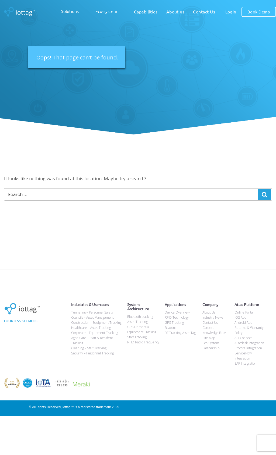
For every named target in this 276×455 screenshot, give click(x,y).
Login (230, 11)
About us (175, 11)
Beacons (170, 327)
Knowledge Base (214, 332)
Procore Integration (248, 348)
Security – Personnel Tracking (92, 353)
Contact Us (204, 11)
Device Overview (177, 312)
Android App (243, 322)
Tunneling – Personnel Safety (92, 312)
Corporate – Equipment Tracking (94, 332)
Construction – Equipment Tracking (96, 322)
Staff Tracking (137, 337)
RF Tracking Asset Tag (180, 332)
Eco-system (110, 12)
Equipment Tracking (141, 332)
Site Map (208, 338)
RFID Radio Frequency (143, 342)
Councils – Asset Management (92, 317)
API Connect (243, 338)
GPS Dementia (138, 327)
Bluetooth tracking (140, 316)
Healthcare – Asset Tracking (91, 327)
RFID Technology (177, 317)
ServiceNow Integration (243, 356)
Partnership (210, 348)
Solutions (74, 12)
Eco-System (210, 343)
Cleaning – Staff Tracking (88, 348)
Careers (208, 327)
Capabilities (146, 11)
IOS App (240, 317)
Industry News (212, 317)
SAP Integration (245, 363)
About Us (208, 312)
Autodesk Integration (249, 343)
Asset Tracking (137, 321)
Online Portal (244, 312)
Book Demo (258, 11)
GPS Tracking (174, 322)
